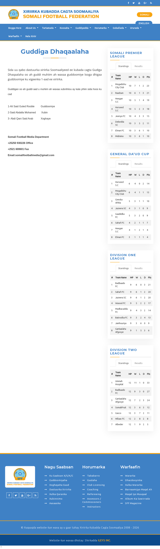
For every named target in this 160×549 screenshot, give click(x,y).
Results (138, 66)
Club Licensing (93, 485)
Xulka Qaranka (56, 494)
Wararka (127, 475)
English (144, 23)
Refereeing (91, 494)
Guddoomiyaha (56, 480)
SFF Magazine (131, 503)
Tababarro (91, 475)
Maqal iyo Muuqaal (133, 494)
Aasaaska (53, 503)
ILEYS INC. (104, 540)
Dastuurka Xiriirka (58, 489)
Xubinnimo (53, 498)
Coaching (90, 489)
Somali (144, 14)
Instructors (91, 506)
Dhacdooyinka (131, 480)
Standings (123, 66)
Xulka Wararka (131, 485)
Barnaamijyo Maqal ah (136, 489)
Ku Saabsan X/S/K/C (59, 475)
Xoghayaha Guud (57, 485)
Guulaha (89, 480)
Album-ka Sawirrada (135, 498)
